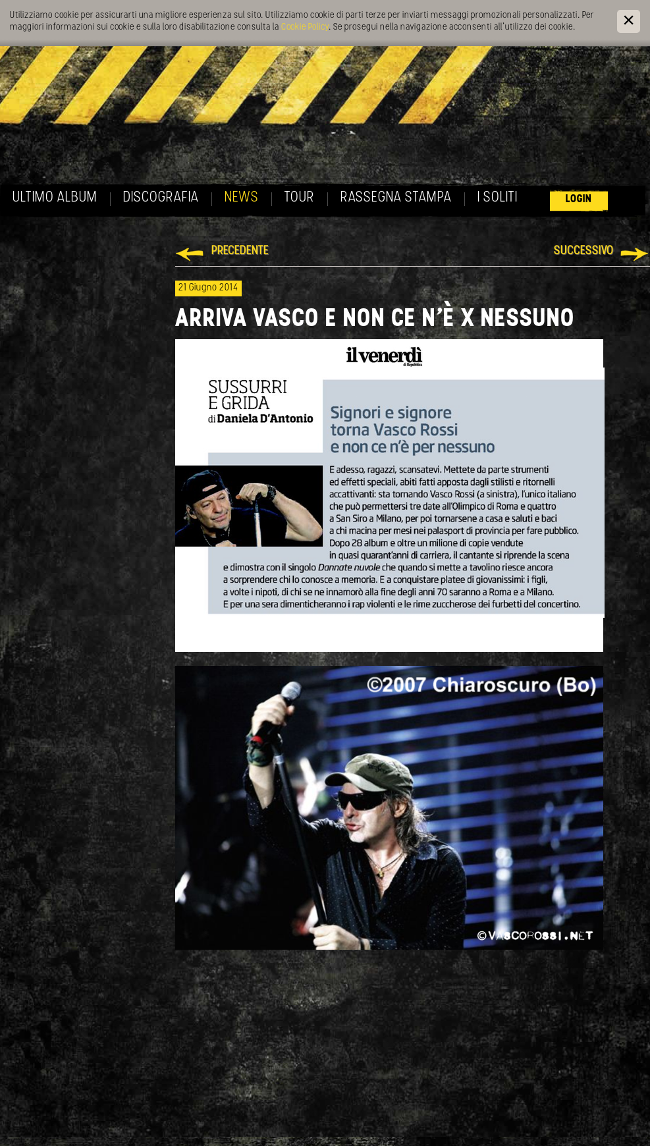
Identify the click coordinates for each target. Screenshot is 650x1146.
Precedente (240, 251)
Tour (299, 197)
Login (579, 199)
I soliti (497, 197)
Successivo (584, 251)
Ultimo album (55, 197)
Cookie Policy (305, 27)
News (242, 197)
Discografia (161, 197)
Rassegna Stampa (396, 197)
